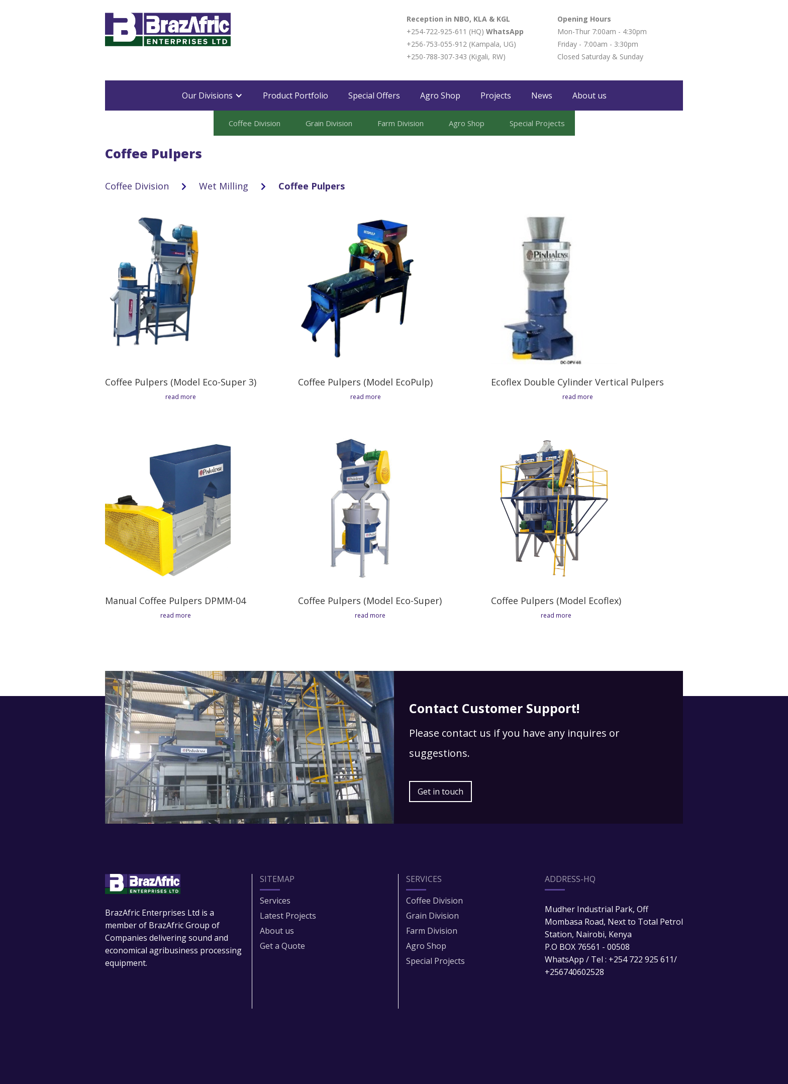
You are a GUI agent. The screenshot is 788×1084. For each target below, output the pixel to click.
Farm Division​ (431, 931)
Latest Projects (288, 916)
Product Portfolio (295, 95)
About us (589, 95)
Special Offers (374, 95)
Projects (495, 95)
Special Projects (435, 961)
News (541, 95)
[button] (212, 95)
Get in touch (440, 791)
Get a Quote (282, 946)
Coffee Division (137, 186)
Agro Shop (440, 95)
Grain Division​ (432, 916)
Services (275, 901)
